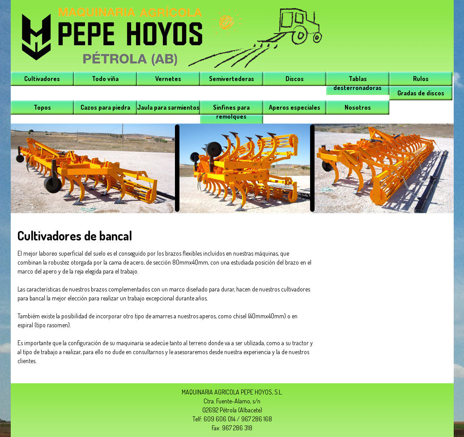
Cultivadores (42, 78)
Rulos (421, 78)
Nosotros (358, 107)
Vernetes (168, 78)
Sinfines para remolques (231, 111)
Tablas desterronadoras (357, 83)
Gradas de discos (420, 93)
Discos (294, 78)
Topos (42, 107)
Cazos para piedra (105, 107)
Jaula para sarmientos (168, 107)
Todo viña (105, 78)
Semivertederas (231, 78)
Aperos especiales (294, 107)
